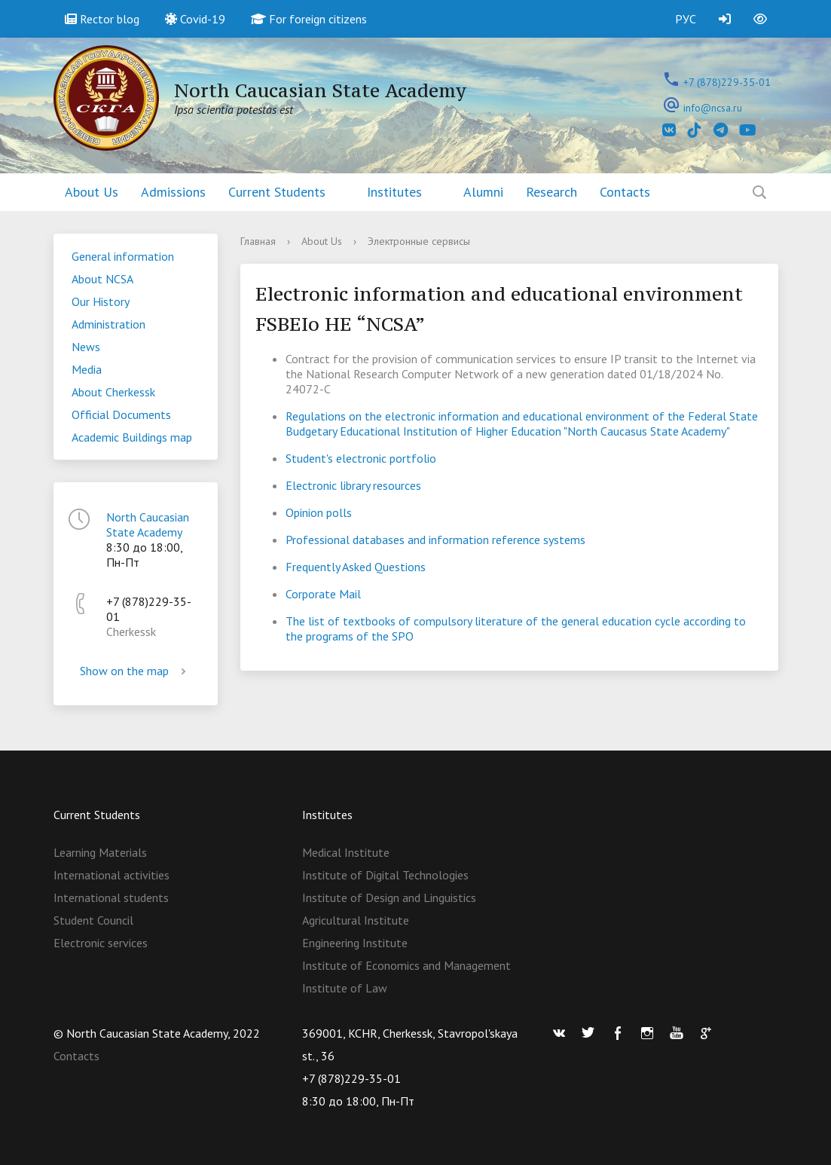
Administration (108, 324)
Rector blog (102, 18)
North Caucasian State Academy (147, 524)
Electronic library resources (353, 485)
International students (111, 897)
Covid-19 (195, 18)
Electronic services (100, 942)
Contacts (625, 191)
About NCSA (102, 278)
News (86, 346)
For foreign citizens (309, 18)
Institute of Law (344, 987)
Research (551, 191)
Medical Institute (346, 852)
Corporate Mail (323, 593)
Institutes (394, 191)
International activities (111, 874)
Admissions (173, 191)
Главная (258, 241)
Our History (101, 301)
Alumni (483, 191)
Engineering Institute (355, 942)
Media (87, 369)
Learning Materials (100, 852)
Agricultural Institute (355, 920)
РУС (685, 18)
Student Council (93, 920)
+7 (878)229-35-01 (727, 82)
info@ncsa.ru (712, 108)
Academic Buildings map (132, 437)
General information (123, 256)
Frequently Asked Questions (356, 566)
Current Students (276, 191)
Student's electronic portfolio (361, 458)
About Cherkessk (113, 391)
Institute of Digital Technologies (385, 874)
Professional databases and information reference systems (435, 539)
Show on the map (135, 670)
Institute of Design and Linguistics (389, 897)
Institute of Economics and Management (406, 965)
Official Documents (121, 414)
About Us (91, 191)
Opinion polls (319, 512)
